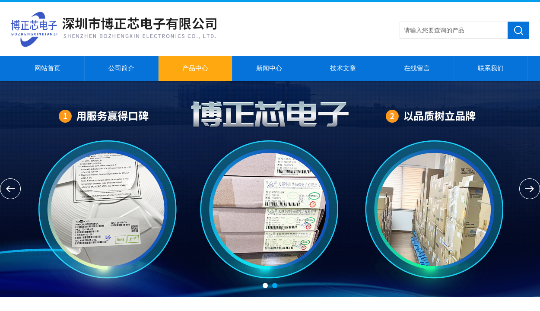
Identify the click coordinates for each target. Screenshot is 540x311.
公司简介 (121, 68)
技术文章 (343, 68)
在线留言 (417, 68)
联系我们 (491, 68)
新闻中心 (269, 68)
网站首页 (47, 68)
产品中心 (195, 68)
